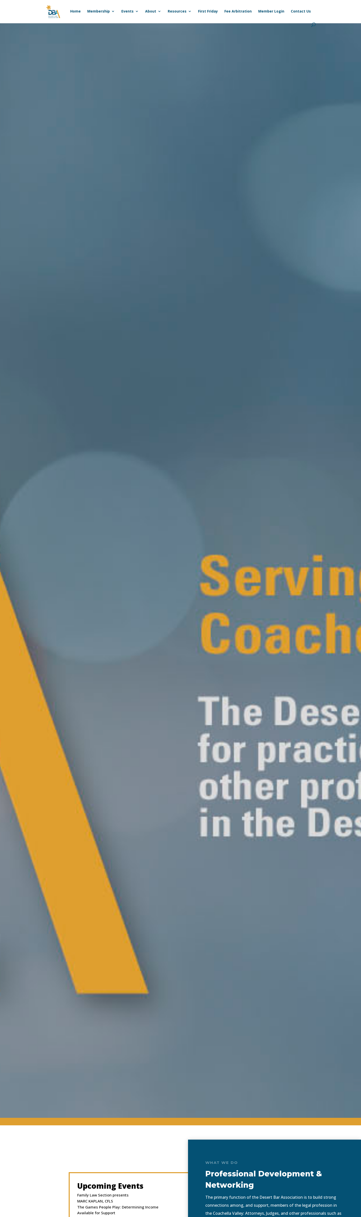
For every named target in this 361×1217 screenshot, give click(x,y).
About (150, 12)
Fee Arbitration (238, 12)
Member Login (271, 12)
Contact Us (301, 12)
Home (75, 12)
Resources (177, 12)
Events (127, 12)
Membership (98, 12)
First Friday (208, 12)
